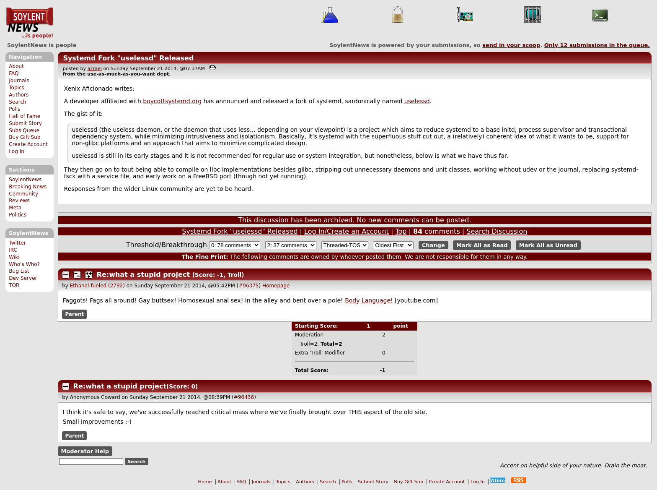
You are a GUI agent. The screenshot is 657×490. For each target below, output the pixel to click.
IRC (13, 250)
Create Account (28, 144)
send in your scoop (511, 45)
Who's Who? (24, 264)
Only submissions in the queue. (597, 45)
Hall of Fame (24, 116)
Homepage (276, 286)
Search (17, 102)
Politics (17, 215)
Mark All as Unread (548, 245)
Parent (74, 314)
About (16, 66)
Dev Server (23, 278)
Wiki (14, 257)
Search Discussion (496, 231)
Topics (16, 88)
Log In (16, 151)
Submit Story (25, 123)
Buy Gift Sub (24, 137)
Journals (19, 80)
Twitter (17, 243)
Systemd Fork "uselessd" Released (128, 58)
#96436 (244, 397)
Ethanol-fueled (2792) (97, 286)
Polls (14, 109)
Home (205, 482)
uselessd (417, 101)
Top (400, 231)
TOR (14, 285)
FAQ (13, 73)
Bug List (19, 271)
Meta (15, 208)
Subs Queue (24, 130)
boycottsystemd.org (172, 101)
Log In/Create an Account (346, 231)
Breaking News (28, 187)
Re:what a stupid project (143, 275)
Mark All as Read (482, 245)
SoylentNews (29, 23)
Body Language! (369, 300)
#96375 (248, 286)
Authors (18, 95)
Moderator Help (85, 451)
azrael (95, 68)
